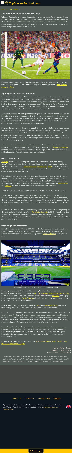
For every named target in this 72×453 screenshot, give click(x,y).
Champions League (60, 147)
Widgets (57, 403)
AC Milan (4, 162)
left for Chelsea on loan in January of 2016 (51, 293)
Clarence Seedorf (29, 166)
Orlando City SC (51, 305)
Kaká (50, 166)
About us (17, 403)
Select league (36, 451)
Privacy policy (44, 403)
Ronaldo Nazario (49, 234)
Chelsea (8, 186)
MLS (38, 305)
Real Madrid (63, 183)
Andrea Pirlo (42, 166)
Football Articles (9, 10)
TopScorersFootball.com (24, 3)
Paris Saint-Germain (40, 212)
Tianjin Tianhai (27, 298)
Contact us (29, 403)
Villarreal (55, 296)
